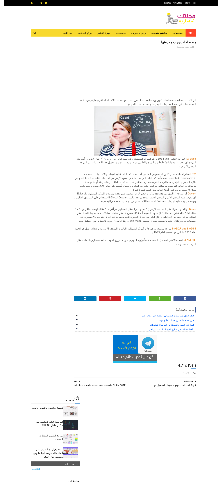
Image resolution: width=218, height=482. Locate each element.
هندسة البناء (115, 424)
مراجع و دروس (97, 419)
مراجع (108, 419)
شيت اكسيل (118, 419)
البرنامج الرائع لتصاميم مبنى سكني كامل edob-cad (44, 69)
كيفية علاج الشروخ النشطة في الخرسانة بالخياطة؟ (167, 333)
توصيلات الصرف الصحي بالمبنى (42, 54)
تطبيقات (109, 413)
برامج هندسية (120, 413)
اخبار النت (63, 33)
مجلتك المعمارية (174, 478)
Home (186, 33)
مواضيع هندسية (155, 33)
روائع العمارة (81, 33)
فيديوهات (117, 33)
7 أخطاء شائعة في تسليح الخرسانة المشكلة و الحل (167, 337)
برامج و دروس (134, 33)
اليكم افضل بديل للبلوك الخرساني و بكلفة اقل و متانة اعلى (163, 323)
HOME (190, 3)
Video (115, 408)
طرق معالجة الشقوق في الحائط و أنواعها (172, 328)
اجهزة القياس (99, 33)
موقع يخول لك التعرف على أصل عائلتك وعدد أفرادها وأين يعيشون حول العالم (43, 99)
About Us (183, 3)
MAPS (123, 408)
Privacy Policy (173, 3)
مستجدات (173, 33)
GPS (132, 408)
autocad (104, 408)
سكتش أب (130, 419)
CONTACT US (162, 3)
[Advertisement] (136, 72)
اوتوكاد (131, 413)
